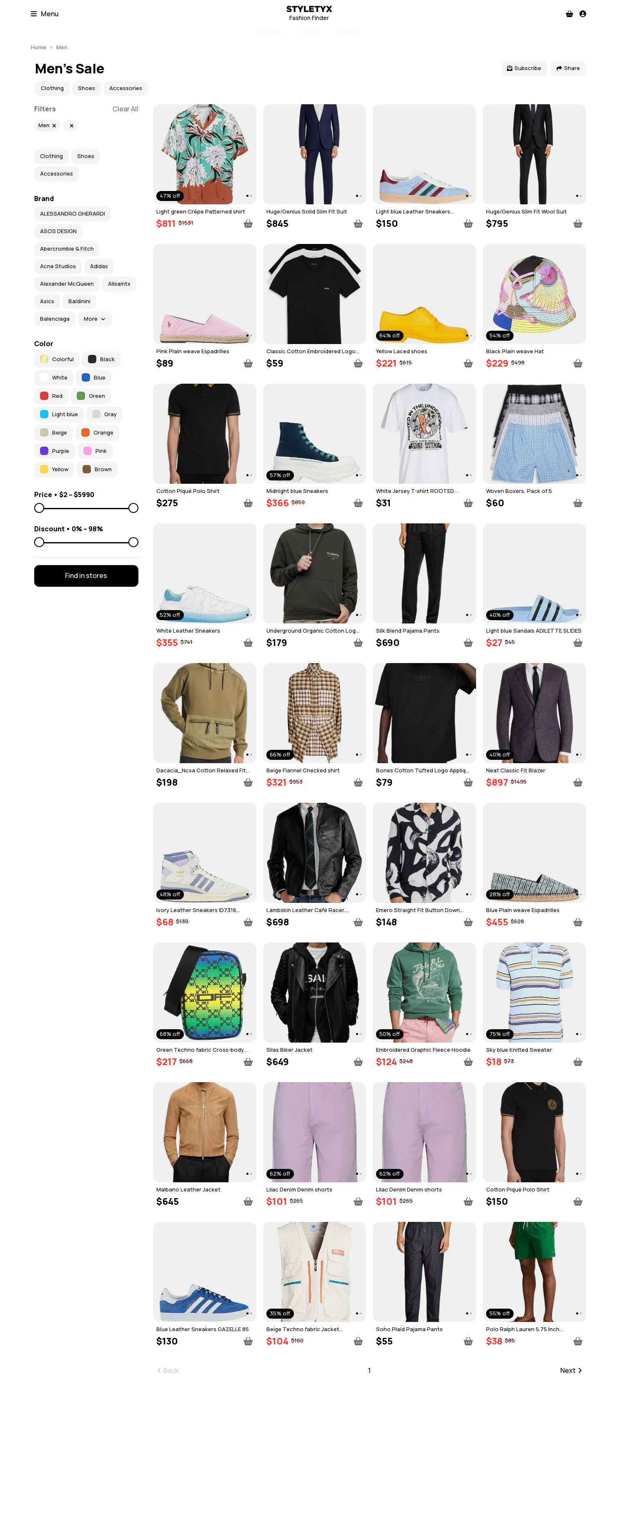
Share (568, 68)
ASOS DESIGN (58, 231)
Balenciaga (55, 318)
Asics (47, 301)
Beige (53, 432)
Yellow (54, 469)
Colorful (57, 359)
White (54, 377)
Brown (97, 469)
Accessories (125, 88)
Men (309, 31)
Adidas (99, 266)
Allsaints (119, 283)
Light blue (59, 414)
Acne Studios (58, 266)
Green (91, 396)
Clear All (125, 108)
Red (51, 396)
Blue (93, 377)
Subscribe (524, 68)
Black (101, 359)
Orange (97, 432)
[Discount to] (86, 542)
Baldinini (79, 301)
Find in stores (86, 575)
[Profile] (582, 13)
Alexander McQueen (67, 283)
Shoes (86, 88)
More (94, 318)
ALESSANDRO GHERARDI (72, 213)
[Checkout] (569, 13)
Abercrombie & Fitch (67, 248)
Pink (95, 451)
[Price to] (86, 508)
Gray (104, 414)
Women (271, 31)
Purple (54, 451)
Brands (347, 31)
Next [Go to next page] (571, 1370)
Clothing (52, 88)
